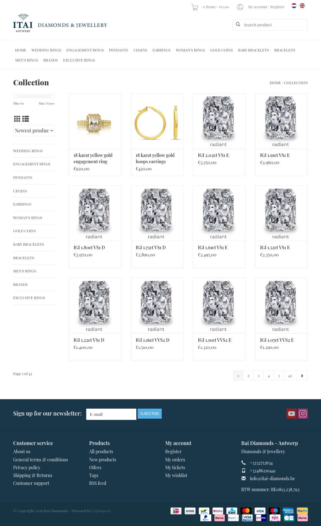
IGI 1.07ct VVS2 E (277, 340)
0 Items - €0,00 (210, 6)
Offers (95, 467)
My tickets (175, 467)
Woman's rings (190, 49)
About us (21, 451)
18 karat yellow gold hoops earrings (155, 158)
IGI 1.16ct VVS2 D (152, 340)
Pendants (118, 49)
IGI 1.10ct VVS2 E (214, 340)
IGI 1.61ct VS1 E (213, 247)
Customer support (31, 483)
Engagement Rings (85, 49)
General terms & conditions (40, 460)
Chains (140, 49)
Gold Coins (221, 49)
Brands (50, 59)
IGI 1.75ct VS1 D (151, 247)
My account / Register (260, 6)
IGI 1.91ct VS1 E (275, 155)
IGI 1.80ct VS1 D (89, 247)
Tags (93, 475)
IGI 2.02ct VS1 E (213, 155)
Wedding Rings (46, 49)
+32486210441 (263, 471)
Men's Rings (26, 59)
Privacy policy (26, 467)
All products (101, 451)
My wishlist (176, 475)
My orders (175, 460)
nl (294, 5)
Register (173, 451)
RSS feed (97, 483)
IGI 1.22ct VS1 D (89, 340)
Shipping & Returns (32, 475)
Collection (296, 82)
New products (103, 460)
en (302, 5)
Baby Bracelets (253, 49)
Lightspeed (101, 510)
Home (20, 49)
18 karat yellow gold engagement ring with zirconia (93, 158)
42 (290, 375)
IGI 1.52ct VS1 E (275, 247)
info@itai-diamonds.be (272, 478)
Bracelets (284, 49)
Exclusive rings (79, 59)
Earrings (161, 49)
